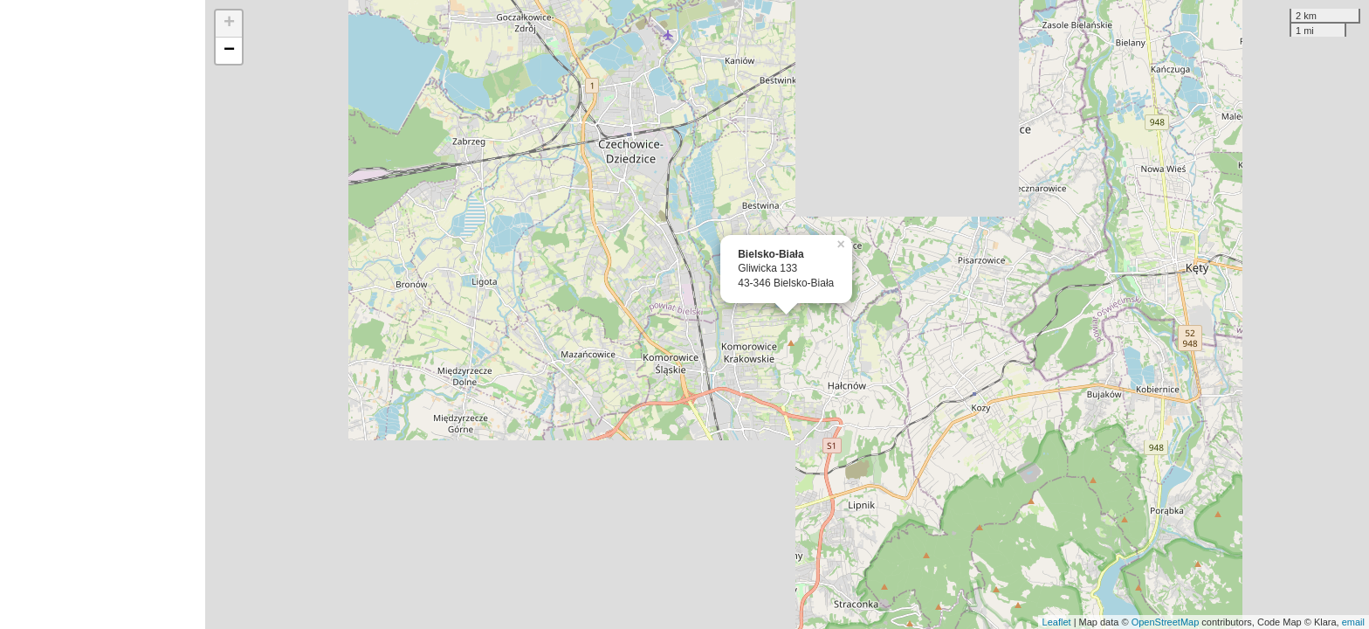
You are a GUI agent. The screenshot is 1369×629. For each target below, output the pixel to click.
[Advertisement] (102, 314)
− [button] (229, 51)
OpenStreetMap (1166, 622)
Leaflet (1056, 622)
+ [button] (229, 23)
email (1353, 622)
